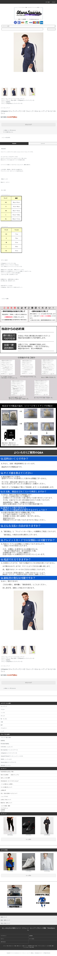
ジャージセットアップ (19, 98)
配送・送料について (18, 945)
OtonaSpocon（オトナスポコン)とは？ (10, 781)
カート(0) (46, 2)
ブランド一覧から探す (11, 100)
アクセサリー (28, 728)
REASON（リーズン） (28, 765)
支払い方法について (10, 945)
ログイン (3, 811)
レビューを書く (4, 298)
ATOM (33, 947)
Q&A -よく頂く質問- (5, 777)
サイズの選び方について (6, 787)
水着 (28, 722)
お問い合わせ (3, 941)
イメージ (43, 143)
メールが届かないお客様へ (7, 784)
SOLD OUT (28, 124)
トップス (28, 713)
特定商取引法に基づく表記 (32, 945)
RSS (30, 947)
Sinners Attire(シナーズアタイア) (28, 762)
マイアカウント (4, 808)
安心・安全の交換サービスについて (9, 793)
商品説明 (14, 143)
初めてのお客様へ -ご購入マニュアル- (10, 774)
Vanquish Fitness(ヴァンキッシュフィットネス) (28, 756)
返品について (24, 945)
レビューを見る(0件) (5, 137)
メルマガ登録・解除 (5, 805)
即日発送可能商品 (28, 744)
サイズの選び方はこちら (7, 132)
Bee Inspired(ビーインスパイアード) (28, 750)
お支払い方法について (6, 799)
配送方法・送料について (6, 802)
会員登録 (3, 809)
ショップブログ (4, 796)
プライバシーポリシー (42, 945)
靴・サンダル (28, 719)
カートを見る (31, 938)
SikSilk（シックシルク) (28, 759)
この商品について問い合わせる (8, 130)
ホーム (3, 98)
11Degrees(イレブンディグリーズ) (26, 100)
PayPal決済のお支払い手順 (7, 771)
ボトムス (28, 716)
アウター (28, 710)
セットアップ (9, 98)
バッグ (28, 731)
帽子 (28, 725)
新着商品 (8, 101)
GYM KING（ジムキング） (28, 747)
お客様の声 (3, 790)
